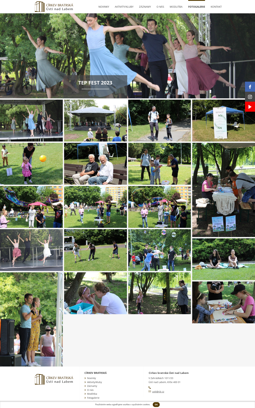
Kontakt (216, 6)
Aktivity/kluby (124, 6)
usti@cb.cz (158, 391)
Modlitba (176, 6)
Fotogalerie (196, 6)
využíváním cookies (141, 404)
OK (156, 404)
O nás (160, 6)
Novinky (103, 6)
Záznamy (145, 6)
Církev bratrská (95, 372)
